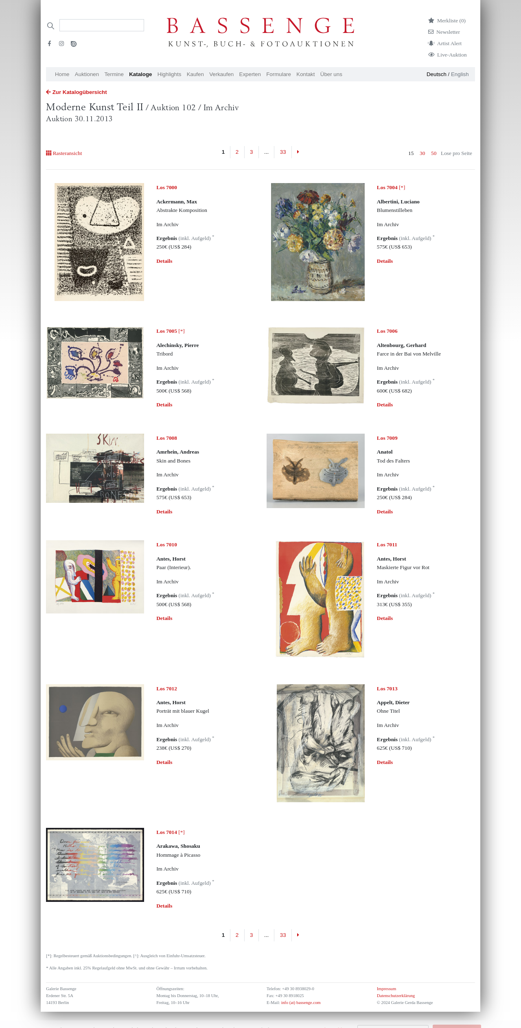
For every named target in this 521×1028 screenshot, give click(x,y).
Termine (113, 74)
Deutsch (437, 74)
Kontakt (305, 74)
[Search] (101, 25)
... (266, 152)
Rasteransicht (64, 153)
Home (62, 74)
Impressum (386, 989)
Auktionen (87, 74)
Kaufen (195, 74)
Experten (250, 74)
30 (422, 153)
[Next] (298, 152)
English (460, 74)
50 (433, 153)
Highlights (170, 74)
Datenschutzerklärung (396, 995)
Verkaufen (221, 74)
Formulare (278, 74)
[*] (391, 187)
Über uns (331, 74)
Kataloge (140, 74)
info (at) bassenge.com (300, 1002)
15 (411, 153)
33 (283, 152)
